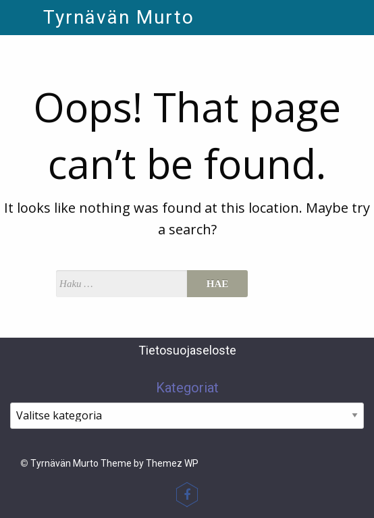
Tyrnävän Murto (118, 17)
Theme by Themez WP (149, 463)
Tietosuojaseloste (187, 350)
